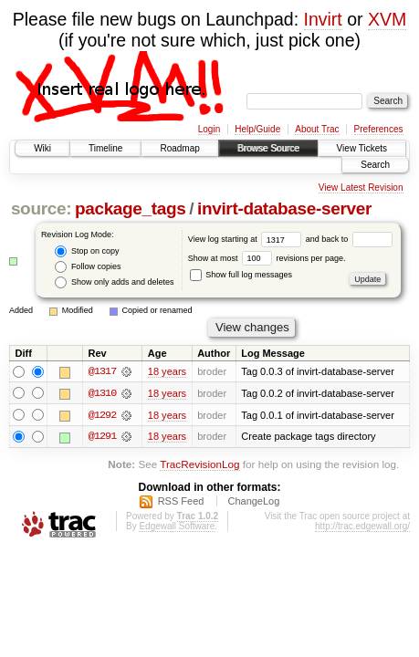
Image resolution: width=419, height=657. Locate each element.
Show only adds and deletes (114, 282)
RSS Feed (181, 501)
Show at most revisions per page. (267, 258)
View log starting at (247, 239)
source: (41, 208)
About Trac (317, 129)
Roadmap (179, 148)
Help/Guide (257, 129)
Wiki (42, 148)
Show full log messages (241, 274)
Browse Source (268, 148)
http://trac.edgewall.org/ (362, 527)
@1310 (102, 393)
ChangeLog (253, 501)
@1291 (102, 437)
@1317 (102, 371)
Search (375, 165)
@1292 (102, 415)
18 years (167, 371)
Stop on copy (87, 251)
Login (209, 129)
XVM (387, 19)
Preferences (378, 129)
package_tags (130, 208)
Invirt (323, 19)
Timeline (105, 148)
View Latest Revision (361, 187)
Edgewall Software (177, 527)
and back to (349, 239)
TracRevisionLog (199, 465)
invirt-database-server (284, 208)
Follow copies (87, 267)
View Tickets (362, 148)
